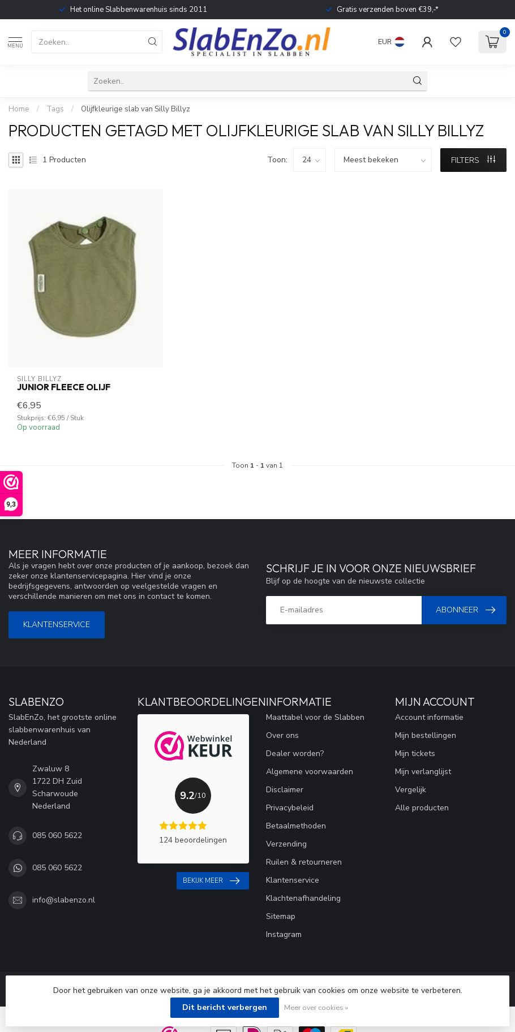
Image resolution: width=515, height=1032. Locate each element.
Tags (55, 109)
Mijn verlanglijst (423, 771)
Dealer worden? (295, 753)
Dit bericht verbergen (224, 1007)
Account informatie (429, 717)
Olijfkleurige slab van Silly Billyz (135, 109)
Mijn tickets (415, 753)
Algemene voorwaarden (309, 771)
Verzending (286, 844)
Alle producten (422, 807)
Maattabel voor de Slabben (315, 717)
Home (18, 109)
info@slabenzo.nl (63, 900)
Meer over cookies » (316, 1007)
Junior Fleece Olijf (63, 387)
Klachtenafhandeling (303, 898)
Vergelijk (410, 789)
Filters (473, 160)
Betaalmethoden (296, 826)
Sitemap (280, 916)
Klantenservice (56, 624)
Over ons (282, 735)
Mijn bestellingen (425, 735)
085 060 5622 (57, 835)
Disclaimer (284, 789)
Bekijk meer (211, 881)
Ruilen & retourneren (304, 862)
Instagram (284, 934)
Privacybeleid (290, 807)
